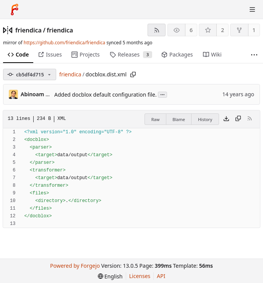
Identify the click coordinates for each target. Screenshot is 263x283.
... (162, 94)
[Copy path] (133, 74)
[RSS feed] (157, 30)
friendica (28, 30)
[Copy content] (238, 119)
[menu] (110, 276)
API (161, 276)
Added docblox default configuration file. (105, 94)
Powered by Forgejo (75, 265)
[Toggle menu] (252, 9)
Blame (178, 119)
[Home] (14, 9)
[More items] (254, 55)
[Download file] (226, 119)
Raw (155, 119)
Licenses (140, 276)
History (205, 119)
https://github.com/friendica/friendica (64, 42)
